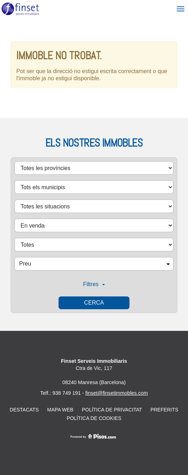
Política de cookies (94, 418)
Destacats (24, 410)
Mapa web (60, 410)
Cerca (94, 303)
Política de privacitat (112, 410)
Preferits (164, 410)
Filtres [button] (94, 284)
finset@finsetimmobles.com (116, 393)
